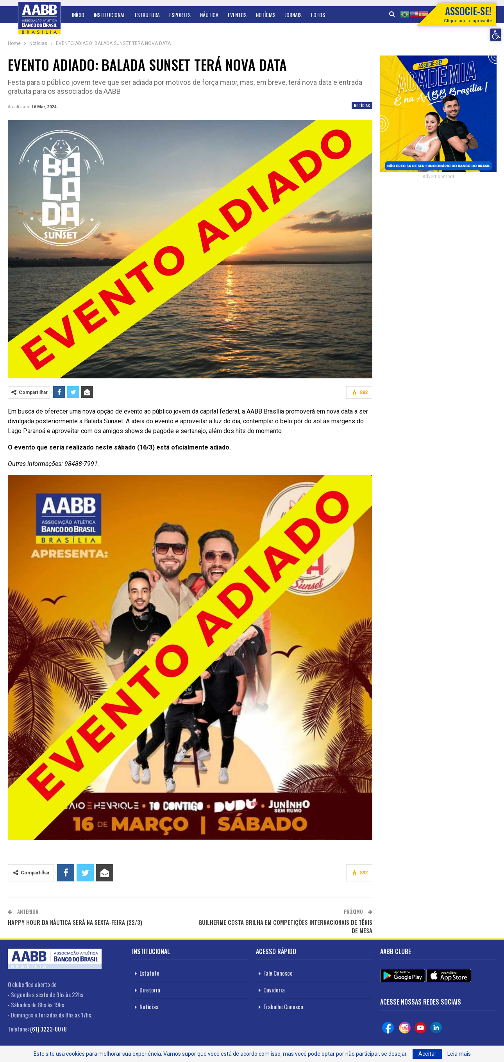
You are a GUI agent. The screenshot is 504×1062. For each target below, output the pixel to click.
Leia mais (459, 1054)
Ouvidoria (274, 989)
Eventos (237, 15)
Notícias (265, 15)
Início (78, 15)
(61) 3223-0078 (48, 1028)
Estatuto (149, 973)
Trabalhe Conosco (283, 1006)
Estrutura (147, 15)
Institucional (109, 15)
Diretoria (149, 989)
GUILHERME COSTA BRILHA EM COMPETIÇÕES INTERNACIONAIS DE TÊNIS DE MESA (285, 926)
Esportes (180, 15)
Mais (316, 15)
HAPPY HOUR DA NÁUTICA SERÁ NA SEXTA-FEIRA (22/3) (75, 922)
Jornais (293, 15)
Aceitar (427, 1054)
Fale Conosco (278, 973)
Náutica (209, 15)
